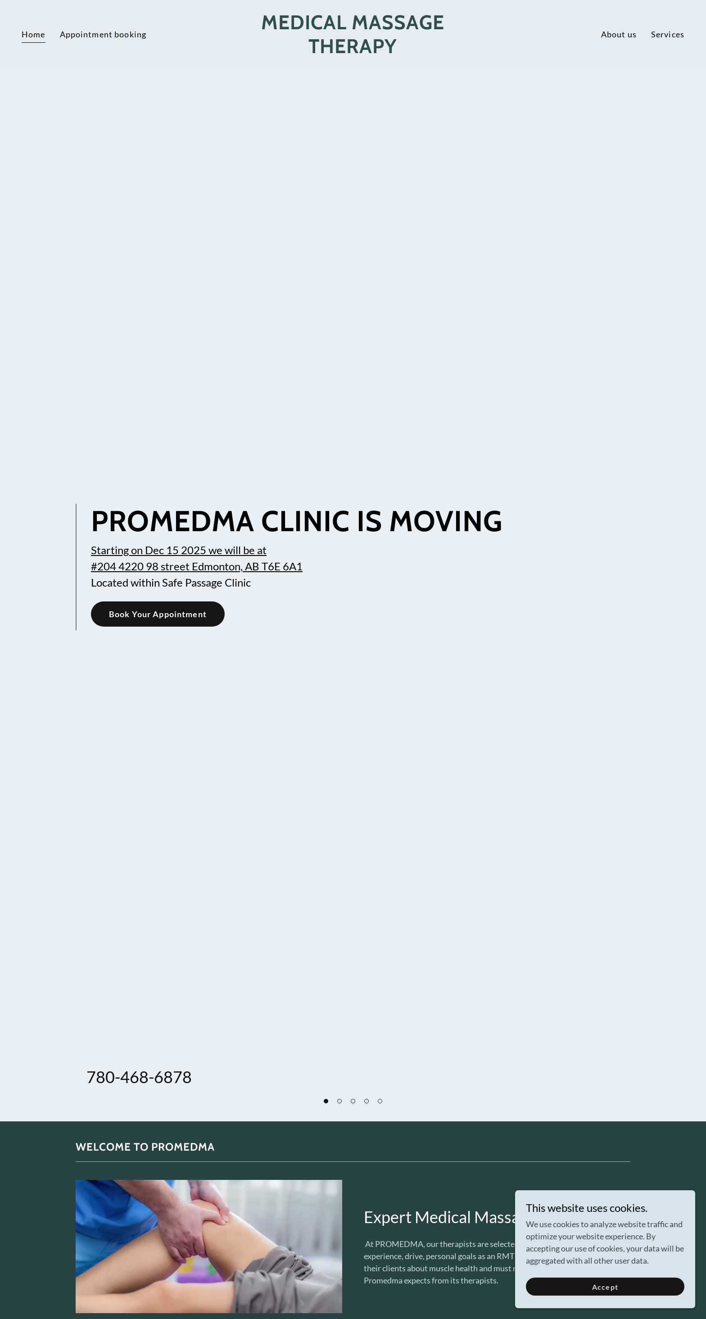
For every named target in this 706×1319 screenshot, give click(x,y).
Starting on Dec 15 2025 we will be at (179, 549)
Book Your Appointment (158, 614)
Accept (605, 1299)
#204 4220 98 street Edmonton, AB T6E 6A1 (197, 566)
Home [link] (33, 34)
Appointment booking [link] (103, 34)
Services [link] (667, 34)
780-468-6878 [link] (139, 1077)
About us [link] (619, 34)
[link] (353, 50)
